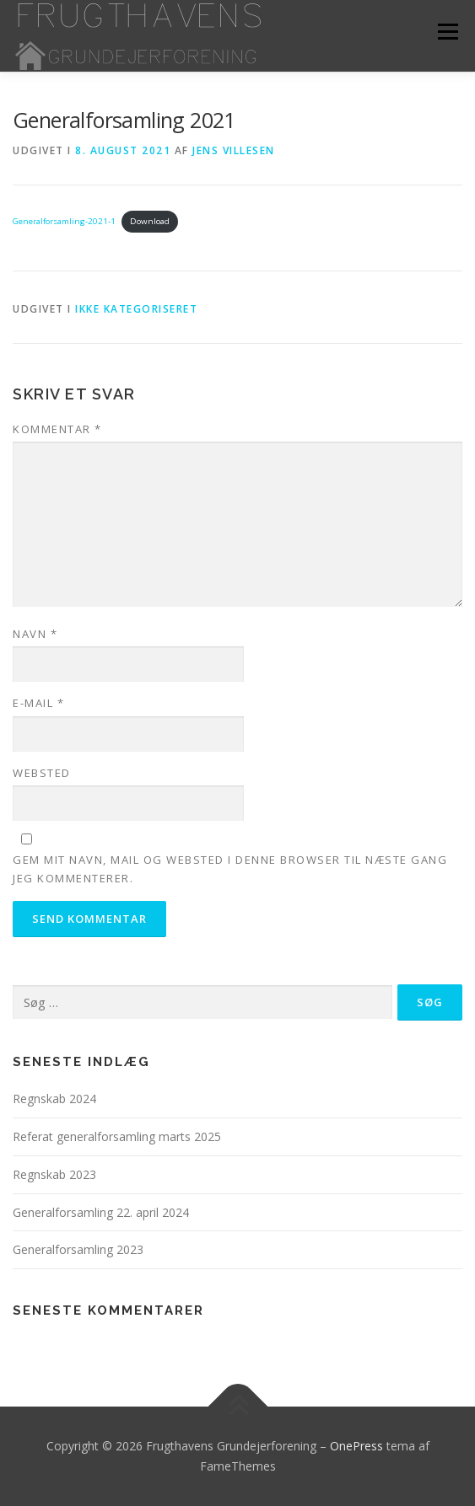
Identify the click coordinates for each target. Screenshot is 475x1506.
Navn (35, 633)
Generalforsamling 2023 (78, 1249)
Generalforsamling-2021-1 (64, 221)
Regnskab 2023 (54, 1174)
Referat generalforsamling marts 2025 (117, 1136)
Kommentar (57, 429)
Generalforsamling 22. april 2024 (101, 1212)
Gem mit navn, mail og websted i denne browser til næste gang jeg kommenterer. (230, 869)
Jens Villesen (233, 150)
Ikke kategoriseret (136, 309)
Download (150, 221)
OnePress (356, 1446)
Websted (42, 772)
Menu (447, 31)
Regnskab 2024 (54, 1099)
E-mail (38, 702)
